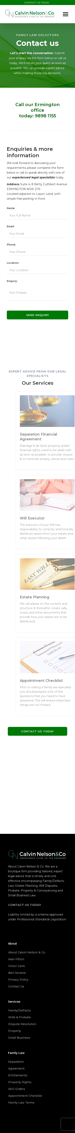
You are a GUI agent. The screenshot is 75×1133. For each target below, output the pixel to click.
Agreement (16, 1068)
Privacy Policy (18, 979)
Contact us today (37, 731)
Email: (11, 226)
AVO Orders (16, 1089)
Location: (13, 262)
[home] (30, 13)
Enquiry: (12, 281)
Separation (16, 1062)
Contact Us (16, 986)
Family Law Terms (21, 1102)
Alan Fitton (16, 959)
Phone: (11, 244)
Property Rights (19, 1082)
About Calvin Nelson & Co (26, 952)
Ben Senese (17, 973)
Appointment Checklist (25, 1096)
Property (14, 1031)
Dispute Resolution (22, 1024)
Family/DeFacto (19, 1010)
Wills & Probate (19, 1017)
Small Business (19, 1037)
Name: (11, 208)
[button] (65, 14)
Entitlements (17, 1075)
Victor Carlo (16, 966)
